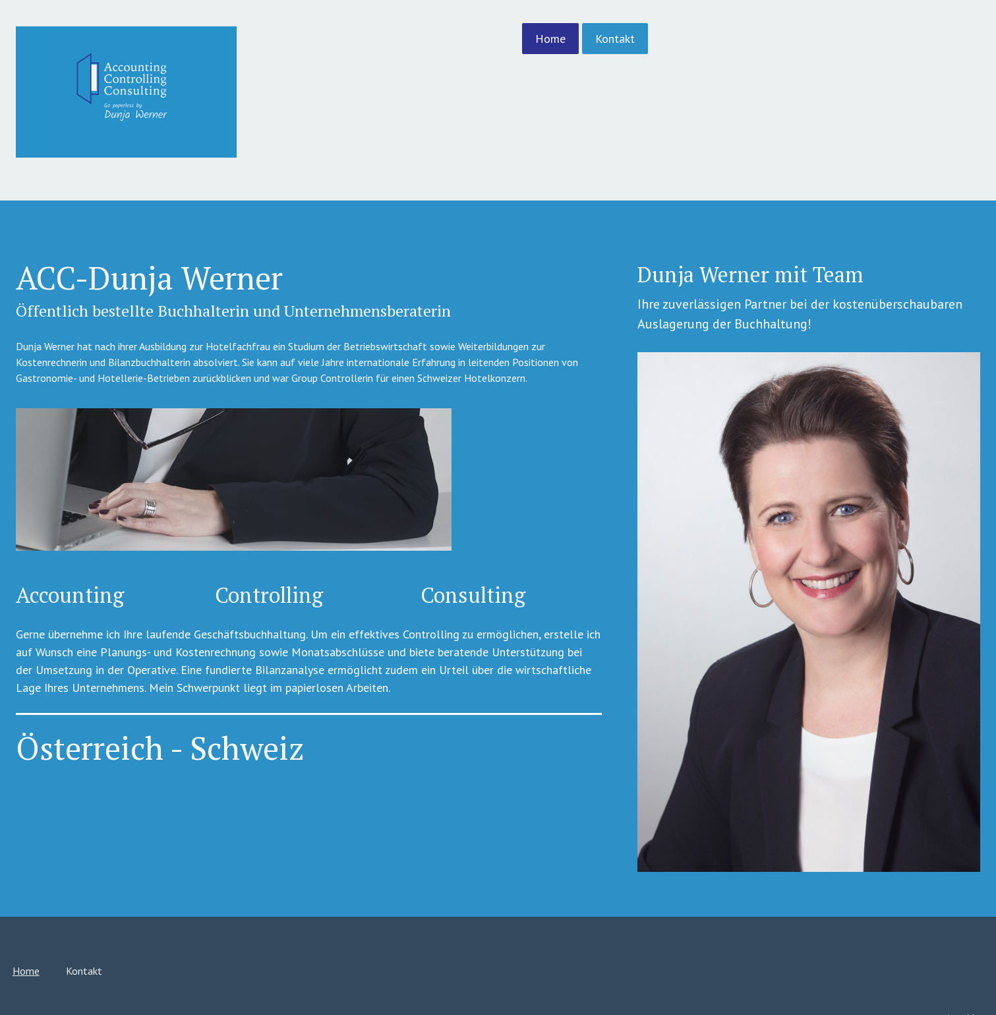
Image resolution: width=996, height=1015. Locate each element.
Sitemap (249, 969)
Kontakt (492, 38)
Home (428, 38)
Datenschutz (205, 969)
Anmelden (842, 960)
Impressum (156, 969)
